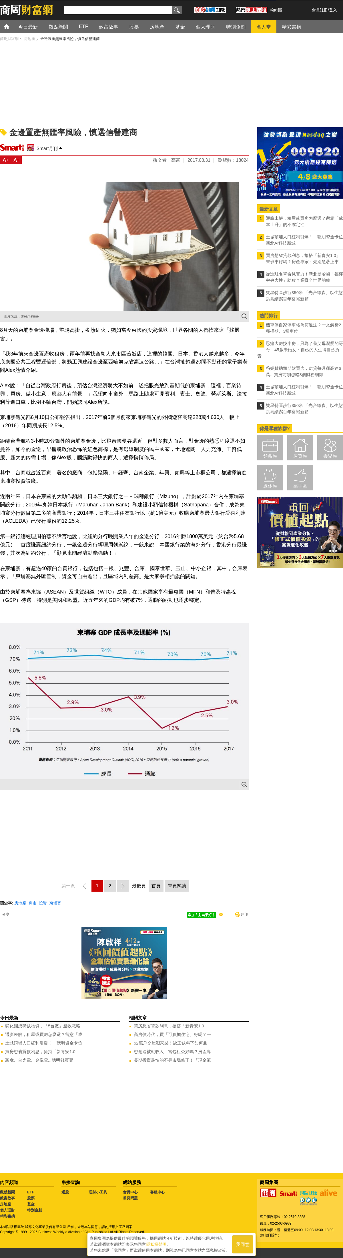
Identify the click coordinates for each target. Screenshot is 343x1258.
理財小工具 (98, 1192)
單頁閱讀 (177, 885)
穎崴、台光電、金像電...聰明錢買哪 (39, 1060)
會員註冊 (320, 10)
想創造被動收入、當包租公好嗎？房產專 (172, 1051)
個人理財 (7, 1210)
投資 (43, 903)
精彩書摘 (7, 1216)
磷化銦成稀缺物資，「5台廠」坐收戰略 (42, 1025)
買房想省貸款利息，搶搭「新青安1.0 (40, 1051)
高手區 (300, 486)
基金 (31, 1204)
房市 (33, 903)
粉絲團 (276, 10)
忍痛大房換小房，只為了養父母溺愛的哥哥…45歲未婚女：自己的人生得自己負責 (300, 349)
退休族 (270, 486)
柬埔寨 (55, 903)
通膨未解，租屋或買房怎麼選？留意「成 (43, 1034)
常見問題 (130, 1198)
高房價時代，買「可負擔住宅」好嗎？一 (172, 1034)
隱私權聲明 (156, 1244)
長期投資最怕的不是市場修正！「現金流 (172, 1060)
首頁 (12, 26)
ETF (30, 1192)
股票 (31, 1198)
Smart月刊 (47, 148)
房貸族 (300, 456)
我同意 (243, 1244)
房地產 (20, 903)
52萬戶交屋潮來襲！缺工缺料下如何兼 (170, 1043)
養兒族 (330, 456)
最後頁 (139, 885)
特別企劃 (34, 1210)
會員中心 (130, 1192)
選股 (65, 1192)
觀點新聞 (7, 1192)
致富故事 (7, 1198)
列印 (244, 914)
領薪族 (270, 456)
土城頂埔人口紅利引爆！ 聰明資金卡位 (43, 1043)
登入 (333, 10)
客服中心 (157, 1192)
